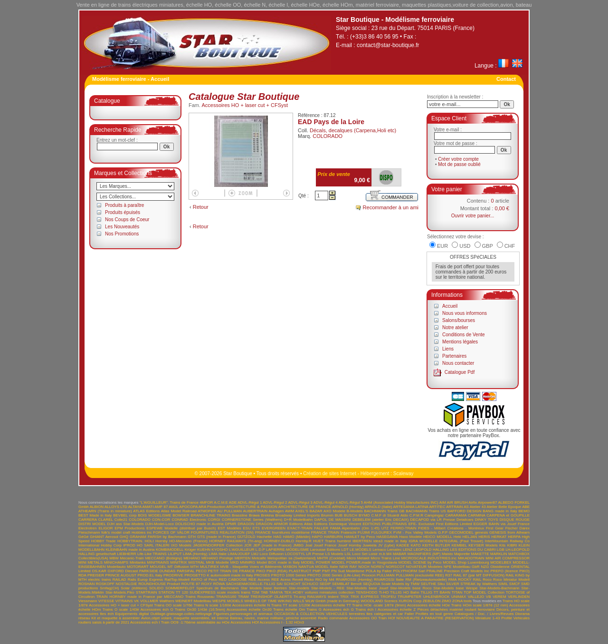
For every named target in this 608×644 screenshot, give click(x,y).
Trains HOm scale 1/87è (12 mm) (479, 605)
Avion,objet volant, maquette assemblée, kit (178, 618)
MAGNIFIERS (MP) (424, 554)
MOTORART (137, 567)
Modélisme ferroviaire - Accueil (130, 79)
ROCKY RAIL (469, 579)
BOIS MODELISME (154, 515)
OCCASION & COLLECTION (299, 614)
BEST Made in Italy (95, 515)
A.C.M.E (221, 502)
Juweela (369, 545)
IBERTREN (361, 541)
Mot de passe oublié (459, 164)
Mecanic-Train (132, 558)
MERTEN (243, 558)
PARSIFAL (185, 571)
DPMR (231, 524)
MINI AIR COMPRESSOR (507, 558)
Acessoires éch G (338, 609)
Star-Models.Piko (119, 592)
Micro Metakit (358, 558)
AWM (289, 511)
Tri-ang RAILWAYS (310, 597)
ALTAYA (135, 507)
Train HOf (386, 618)
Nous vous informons (464, 313)
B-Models (355, 511)
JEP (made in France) (272, 545)
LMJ (254, 554)
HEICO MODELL (437, 537)
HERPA (514, 537)
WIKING (285, 601)
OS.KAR (99, 571)
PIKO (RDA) (276, 571)
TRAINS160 (226, 597)
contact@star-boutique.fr (388, 45)
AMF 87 (161, 507)
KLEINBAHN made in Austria (129, 549)
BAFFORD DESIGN (464, 511)
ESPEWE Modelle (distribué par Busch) (181, 528)
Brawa (254, 515)
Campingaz (434, 515)
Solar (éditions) (134, 588)
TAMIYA (276, 592)
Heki (457, 537)
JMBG (298, 545)
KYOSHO (219, 549)
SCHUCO (310, 584)
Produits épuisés (122, 212)
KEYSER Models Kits (486, 545)
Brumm (327, 515)
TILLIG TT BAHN (435, 592)
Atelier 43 (478, 507)
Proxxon (368, 575)
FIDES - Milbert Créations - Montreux (451, 528)
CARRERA (87, 519)
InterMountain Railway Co (507, 541)
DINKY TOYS (486, 519)
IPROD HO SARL (138, 545)
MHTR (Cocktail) (331, 558)
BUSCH (350, 515)
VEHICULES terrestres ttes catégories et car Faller (370, 614)
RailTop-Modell (177, 579)
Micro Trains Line (385, 558)
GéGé (83, 537)
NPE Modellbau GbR (462, 567)
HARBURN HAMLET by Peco (349, 537)
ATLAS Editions (146, 511)
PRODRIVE (173, 575)
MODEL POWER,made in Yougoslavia (364, 562)
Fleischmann (89, 532)
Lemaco (379, 549)
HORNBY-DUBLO (279, 541)
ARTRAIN (454, 507)
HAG (277, 537)
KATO (416, 545)
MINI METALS (90, 562)
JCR (248, 545)
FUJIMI (364, 532)
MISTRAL (197, 562)
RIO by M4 (324, 579)
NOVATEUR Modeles (424, 567)
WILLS (298, 601)
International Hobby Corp (100, 545)
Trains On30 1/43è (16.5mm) (200, 609)
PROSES (262, 575)
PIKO (260, 571)
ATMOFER (207, 511)
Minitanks (138, 562)
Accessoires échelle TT (331, 605)
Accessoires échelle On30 (249, 609)
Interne (222, 618)
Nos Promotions (122, 233)
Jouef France (325, 545)
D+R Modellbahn (298, 519)
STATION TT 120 (173, 592)
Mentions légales (460, 341)
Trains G (314, 609)
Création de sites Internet (329, 473)
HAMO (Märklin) (297, 537)
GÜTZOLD (246, 537)
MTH (194, 567)
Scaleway (403, 473)
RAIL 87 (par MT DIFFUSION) (478, 575)
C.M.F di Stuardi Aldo (389, 515)
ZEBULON (432, 601)
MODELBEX (500, 562)
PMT (326, 571)
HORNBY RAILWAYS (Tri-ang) (235, 541)
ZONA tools (462, 601)
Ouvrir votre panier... (472, 215)
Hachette (264, 537)
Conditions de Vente (463, 334)
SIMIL (503, 584)
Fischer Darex (517, 528)
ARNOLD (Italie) (378, 507)
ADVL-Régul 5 (351, 502)
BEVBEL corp (124, 515)
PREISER (95, 575)
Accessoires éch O (157, 609)
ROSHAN (86, 584)
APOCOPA (188, 507)
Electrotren (87, 528)
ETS (256, 528)
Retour (201, 207)
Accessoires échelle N (251, 605)
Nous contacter (458, 363)
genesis (481, 532)
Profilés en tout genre (434, 614)
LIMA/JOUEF (239, 554)
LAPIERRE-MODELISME (287, 549)
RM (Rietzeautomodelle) (425, 579)
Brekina (267, 515)
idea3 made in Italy (390, 541)
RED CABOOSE (232, 579)
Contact (506, 79)
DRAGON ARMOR (272, 524)
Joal (309, 545)
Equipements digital (132, 614)
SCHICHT (292, 584)
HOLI (149, 541)
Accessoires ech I (145, 622)
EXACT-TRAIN (300, 528)
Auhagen (276, 511)
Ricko (309, 579)
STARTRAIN (146, 592)
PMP (317, 571)
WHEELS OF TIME (260, 601)
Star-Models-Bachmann (500, 588)
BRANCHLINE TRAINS (211, 515)
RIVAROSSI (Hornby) (354, 579)
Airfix (472, 502)
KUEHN (203, 549)
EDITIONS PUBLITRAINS (384, 524)
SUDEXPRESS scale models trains (220, 592)
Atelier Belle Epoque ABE (508, 507)
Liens (448, 348)
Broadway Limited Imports (297, 515)
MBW (114, 558)
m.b (382, 554)
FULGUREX (381, 532)
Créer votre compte (458, 159)
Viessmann (87, 601)
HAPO (317, 537)
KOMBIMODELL (169, 549)
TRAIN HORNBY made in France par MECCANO (139, 597)
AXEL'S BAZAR (309, 511)
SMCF (514, 584)
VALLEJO (476, 597)
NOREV (377, 567)
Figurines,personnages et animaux (243, 614)
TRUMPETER (409, 597)
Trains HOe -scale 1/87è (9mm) (379, 605)
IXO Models (181, 545)
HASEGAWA (387, 537)
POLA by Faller (379, 571)
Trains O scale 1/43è (121, 609)
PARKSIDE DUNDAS (157, 571)
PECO (201, 571)
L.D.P (260, 549)
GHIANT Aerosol (104, 537)
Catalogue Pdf (460, 372)
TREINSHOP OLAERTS (271, 597)
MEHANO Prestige (217, 558)
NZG (485, 567)
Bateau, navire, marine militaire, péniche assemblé (273, 618)
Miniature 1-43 (487, 618)
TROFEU (388, 597)
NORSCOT (395, 567)
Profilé (506, 618)
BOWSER (181, 515)
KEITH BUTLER (436, 545)
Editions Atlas (301, 524)
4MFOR (206, 502)
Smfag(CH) (109, 588)
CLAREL (105, 519)
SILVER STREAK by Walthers (471, 584)
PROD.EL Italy (149, 575)
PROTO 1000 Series (288, 575)
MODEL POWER (315, 562)
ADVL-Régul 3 (300, 502)
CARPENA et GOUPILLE (508, 515)
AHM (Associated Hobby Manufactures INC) (401, 502)
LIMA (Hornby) (195, 554)
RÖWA (219, 584)
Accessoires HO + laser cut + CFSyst (245, 105)
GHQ (124, 537)
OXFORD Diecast (123, 571)
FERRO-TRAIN (403, 528)
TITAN (457, 592)
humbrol (344, 541)
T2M (255, 592)
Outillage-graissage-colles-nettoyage (181, 614)
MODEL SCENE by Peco (420, 562)
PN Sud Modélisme (348, 571)
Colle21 (120, 519)
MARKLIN (498, 554)
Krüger (190, 549)
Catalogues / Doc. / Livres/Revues (484, 614)
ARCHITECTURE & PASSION (251, 507)
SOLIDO (156, 588)
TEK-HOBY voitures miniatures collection (319, 592)
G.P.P (442, 532)
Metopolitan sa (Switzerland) (291, 558)
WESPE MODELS (227, 601)
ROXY (206, 584)
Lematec (394, 549)
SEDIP (325, 584)
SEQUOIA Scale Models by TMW (391, 584)
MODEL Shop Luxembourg (466, 562)
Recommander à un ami (390, 207)
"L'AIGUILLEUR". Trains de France (169, 502)
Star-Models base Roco (410, 588)
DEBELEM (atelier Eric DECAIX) (380, 519)
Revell (297, 579)
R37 (448, 575)
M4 (388, 554)
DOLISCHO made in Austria (199, 524)
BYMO (364, 515)
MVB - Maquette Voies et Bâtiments (251, 567)
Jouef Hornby (349, 545)
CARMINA (476, 515)
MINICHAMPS (116, 562)
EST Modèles (229, 528)
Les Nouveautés (122, 226)
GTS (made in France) (216, 537)
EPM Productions (129, 528)
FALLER (321, 528)
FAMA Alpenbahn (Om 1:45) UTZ (359, 528)
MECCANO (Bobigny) (163, 558)
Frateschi (348, 532)
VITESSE (106, 601)
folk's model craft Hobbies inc (126, 532)
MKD (234, 562)
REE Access (259, 579)
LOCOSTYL (295, 554)
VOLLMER (149, 601)
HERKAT (499, 537)
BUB (338, 515)
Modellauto (116, 567)
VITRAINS (124, 601)
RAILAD (119, 579)
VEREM (499, 597)
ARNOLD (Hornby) (348, 507)
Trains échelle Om (289, 609)
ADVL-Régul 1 (250, 502)
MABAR (399, 554)
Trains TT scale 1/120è (291, 605)
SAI (279, 584)
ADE (233, 502)
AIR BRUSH (457, 502)
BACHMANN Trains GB (384, 511)
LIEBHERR (126, 554)
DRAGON (246, 524)
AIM (442, 502)
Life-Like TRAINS (152, 554)
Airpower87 (487, 502)
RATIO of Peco (204, 579)
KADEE (402, 545)
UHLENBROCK (436, 597)
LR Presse (315, 554)
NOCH (364, 567)
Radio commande (333, 618)
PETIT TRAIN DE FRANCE (231, 571)
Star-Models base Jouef (367, 588)
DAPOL (320, 519)
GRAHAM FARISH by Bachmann (158, 537)
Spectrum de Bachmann (217, 588)
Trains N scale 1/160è (212, 605)
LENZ (407, 549)
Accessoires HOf (244, 622)
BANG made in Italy (500, 511)
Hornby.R (304, 541)
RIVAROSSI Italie (389, 579)
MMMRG (247, 562)
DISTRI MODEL (91, 524)
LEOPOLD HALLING (431, 549)
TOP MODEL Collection (484, 592)
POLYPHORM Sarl (409, 571)
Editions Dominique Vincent (337, 524)
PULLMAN (386, 575)
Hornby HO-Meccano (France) (181, 541)
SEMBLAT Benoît (346, 584)
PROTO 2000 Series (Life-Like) (334, 575)
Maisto (447, 554)
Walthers (166, 601)
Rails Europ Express (145, 579)
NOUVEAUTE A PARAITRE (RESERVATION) (435, 618)
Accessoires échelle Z (397, 609)
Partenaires (454, 356)
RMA (452, 579)
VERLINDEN (519, 597)
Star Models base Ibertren (264, 588)
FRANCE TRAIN (325, 532)
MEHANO (191, 558)
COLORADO (327, 136)
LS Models (334, 554)
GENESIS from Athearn (509, 532)
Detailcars (465, 519)
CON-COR (161, 519)
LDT (345, 549)
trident (333, 597)
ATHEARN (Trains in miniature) (105, 511)
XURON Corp (410, 601)
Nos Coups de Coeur (127, 219)
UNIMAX (458, 597)
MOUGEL (158, 567)
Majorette (462, 554)
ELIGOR (105, 528)
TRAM (243, 597)
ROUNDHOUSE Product (159, 584)
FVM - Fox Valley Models (415, 532)
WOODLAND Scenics (379, 601)
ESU (246, 528)
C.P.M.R (416, 515)
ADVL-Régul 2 (275, 502)
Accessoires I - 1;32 (276, 622)
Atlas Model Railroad (179, 511)
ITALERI (162, 545)
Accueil (449, 306)
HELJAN (470, 537)
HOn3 (299, 622)
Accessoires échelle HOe (428, 605)
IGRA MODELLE (422, 541)
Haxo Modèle (410, 537)
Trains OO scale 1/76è (173, 605)
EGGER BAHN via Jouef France (502, 524)
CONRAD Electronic (188, 519)
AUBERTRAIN (255, 511)
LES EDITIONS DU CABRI (473, 549)
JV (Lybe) (386, 545)
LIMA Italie (218, 554)
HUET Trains (324, 541)
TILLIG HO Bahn (404, 592)
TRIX (344, 597)
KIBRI (512, 545)
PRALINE (435, 571)
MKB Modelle (217, 562)
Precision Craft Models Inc (466, 571)
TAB (264, 592)
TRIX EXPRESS (365, 597)
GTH (192, 537)
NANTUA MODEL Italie (318, 567)
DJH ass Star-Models (125, 524)
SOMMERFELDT (179, 588)
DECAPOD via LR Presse (432, 519)
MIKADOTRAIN (471, 558)
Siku (441, 584)
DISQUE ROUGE (515, 519)
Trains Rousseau (200, 597)
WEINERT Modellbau (193, 601)
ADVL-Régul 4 (326, 502)
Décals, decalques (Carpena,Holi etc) (353, 130)
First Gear (495, 528)
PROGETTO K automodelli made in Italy (218, 575)
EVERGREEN (273, 528)
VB (488, 597)
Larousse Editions (325, 549)
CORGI (214, 519)
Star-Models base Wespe (455, 588)
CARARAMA (455, 515)
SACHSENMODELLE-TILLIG (250, 584)
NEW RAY (348, 567)
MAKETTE (480, 554)
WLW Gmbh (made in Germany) (332, 601)
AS (466, 507)
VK (136, 601)
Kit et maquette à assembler (115, 618)
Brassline (239, 515)
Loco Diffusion (272, 554)
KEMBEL (459, 545)
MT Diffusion (178, 567)
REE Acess (281, 579)
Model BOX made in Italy (278, 562)
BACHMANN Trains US (426, 511)
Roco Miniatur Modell (511, 579)
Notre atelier (455, 327)
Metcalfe (259, 558)
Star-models (299, 588)
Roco (487, 579)
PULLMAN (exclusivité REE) (420, 575)
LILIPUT (174, 554)
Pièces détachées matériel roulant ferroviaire (456, 609)
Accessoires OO (363, 618)
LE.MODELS (360, 549)
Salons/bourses (458, 320)
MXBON (290, 567)
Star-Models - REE (327, 588)
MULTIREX (209, 567)
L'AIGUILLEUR (242, 549)
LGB (500, 549)
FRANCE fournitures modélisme (282, 532)
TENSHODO (366, 592)
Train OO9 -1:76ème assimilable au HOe (195, 622)
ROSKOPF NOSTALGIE (116, 584)
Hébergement (375, 473)
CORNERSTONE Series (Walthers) (252, 519)
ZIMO (446, 601)
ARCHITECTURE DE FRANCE (304, 507)
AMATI (148, 507)
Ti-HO (384, 592)
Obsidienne (499, 567)
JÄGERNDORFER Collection (218, 545)
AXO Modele (334, 511)
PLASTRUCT (300, 571)
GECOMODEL (461, 532)
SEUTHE (428, 584)
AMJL (173, 507)
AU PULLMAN (229, 511)
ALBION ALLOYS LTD (108, 507)
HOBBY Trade (103, 541)
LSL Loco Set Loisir (361, 554)
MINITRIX (179, 562)
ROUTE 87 (190, 584)
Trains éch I (365, 609)
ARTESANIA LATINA (410, 507)
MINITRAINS (158, 562)
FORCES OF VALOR (171, 532)
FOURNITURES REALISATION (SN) (222, 532)
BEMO (524, 511)
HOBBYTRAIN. (130, 541)
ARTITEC (437, 507)
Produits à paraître (124, 205)
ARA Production (212, 507)
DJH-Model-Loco (159, 524)
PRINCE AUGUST (120, 575)
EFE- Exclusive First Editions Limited (440, 524)
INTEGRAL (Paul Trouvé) (461, 541)
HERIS (484, 537)
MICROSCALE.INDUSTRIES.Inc (428, 558)
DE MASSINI (340, 519)
